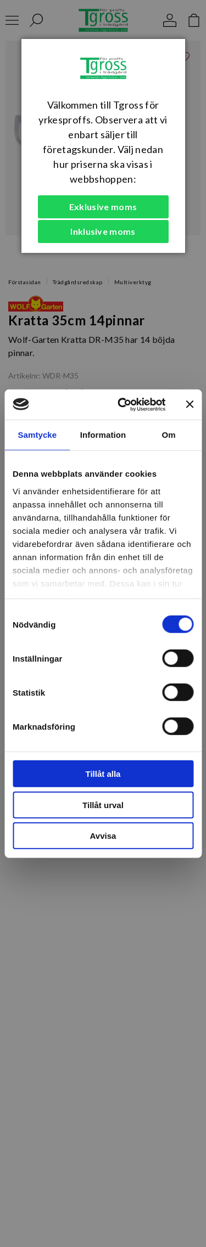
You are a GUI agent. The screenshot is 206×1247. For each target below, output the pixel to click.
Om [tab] (169, 434)
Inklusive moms (102, 231)
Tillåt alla (103, 773)
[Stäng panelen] (189, 404)
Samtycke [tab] (37, 434)
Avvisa (103, 835)
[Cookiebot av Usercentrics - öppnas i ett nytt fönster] (122, 404)
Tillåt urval (103, 804)
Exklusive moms (103, 206)
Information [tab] (103, 434)
